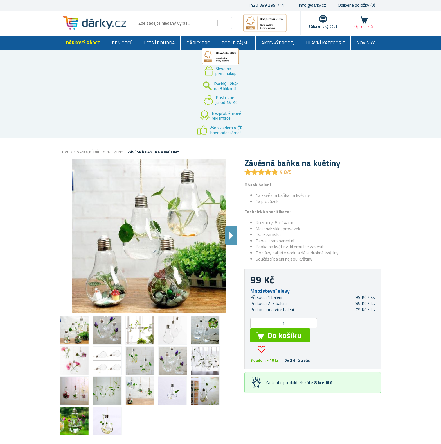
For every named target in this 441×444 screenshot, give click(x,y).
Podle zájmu (236, 42)
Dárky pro (198, 42)
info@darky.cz (312, 5)
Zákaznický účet (323, 26)
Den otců (122, 42)
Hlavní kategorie (325, 42)
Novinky (366, 42)
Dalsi (231, 235)
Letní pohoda (159, 42)
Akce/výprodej (277, 42)
